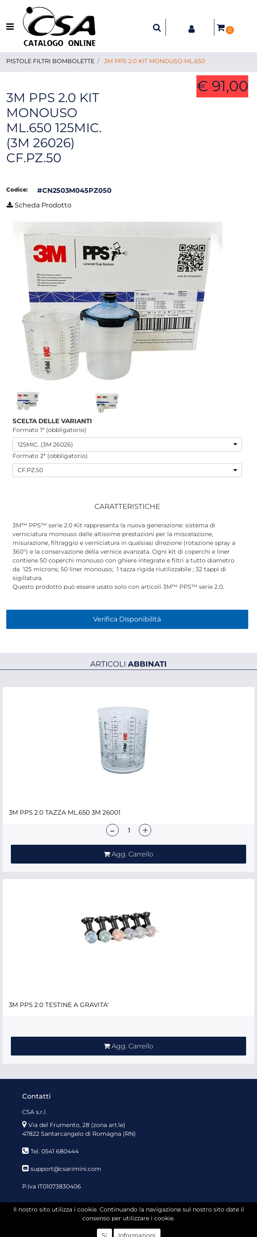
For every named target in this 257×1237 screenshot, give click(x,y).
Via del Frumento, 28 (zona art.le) (76, 1125)
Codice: (17, 189)
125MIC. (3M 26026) (45, 444)
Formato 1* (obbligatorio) (50, 430)
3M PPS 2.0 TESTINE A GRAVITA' (59, 1005)
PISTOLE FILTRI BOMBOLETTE (50, 61)
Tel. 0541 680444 (55, 1151)
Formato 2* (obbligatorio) (50, 456)
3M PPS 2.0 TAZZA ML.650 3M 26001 (64, 812)
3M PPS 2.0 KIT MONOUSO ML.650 (154, 61)
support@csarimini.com (66, 1169)
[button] (157, 27)
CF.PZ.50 (30, 470)
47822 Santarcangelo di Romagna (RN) (79, 1133)
